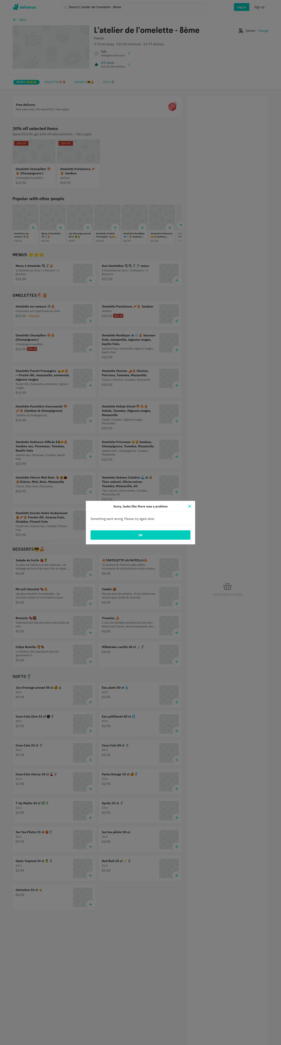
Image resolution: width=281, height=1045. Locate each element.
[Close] (189, 506)
